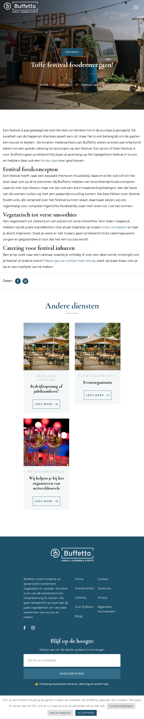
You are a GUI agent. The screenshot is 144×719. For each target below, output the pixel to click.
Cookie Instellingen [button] (121, 705)
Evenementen (84, 588)
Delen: (7, 281)
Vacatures (104, 588)
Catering (80, 597)
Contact (103, 579)
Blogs (78, 616)
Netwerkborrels (46, 471)
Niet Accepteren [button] (60, 712)
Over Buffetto (84, 607)
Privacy (102, 597)
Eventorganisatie (97, 376)
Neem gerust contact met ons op (70, 261)
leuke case (49, 160)
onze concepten (114, 227)
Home (44, 85)
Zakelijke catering (46, 378)
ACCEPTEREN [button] (86, 712)
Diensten (72, 52)
